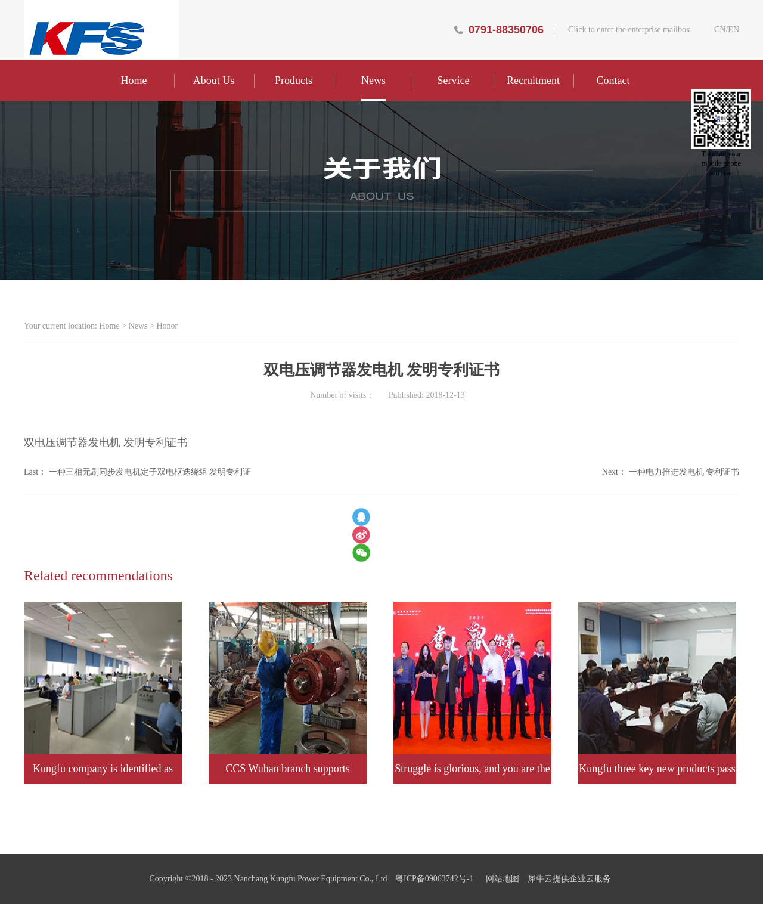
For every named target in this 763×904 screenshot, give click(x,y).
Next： (670, 472)
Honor (167, 325)
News (138, 325)
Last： (137, 472)
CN (719, 30)
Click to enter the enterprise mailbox (629, 30)
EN (733, 30)
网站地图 (500, 878)
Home (134, 80)
